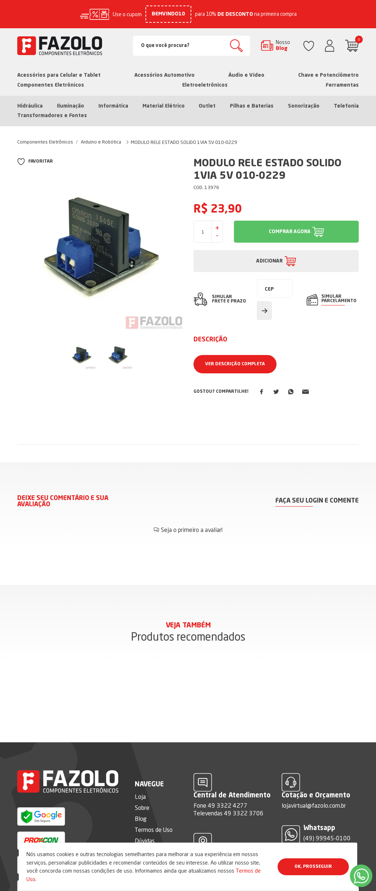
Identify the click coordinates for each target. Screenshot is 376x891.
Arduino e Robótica (101, 142)
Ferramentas (342, 85)
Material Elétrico (163, 106)
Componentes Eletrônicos (50, 85)
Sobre (142, 786)
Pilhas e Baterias (252, 106)
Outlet (207, 106)
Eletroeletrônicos (205, 85)
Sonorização (303, 106)
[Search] (191, 46)
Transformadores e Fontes (52, 115)
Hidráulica (30, 106)
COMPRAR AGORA (290, 231)
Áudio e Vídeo (246, 75)
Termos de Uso (154, 808)
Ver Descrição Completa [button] (235, 364)
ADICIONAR (269, 261)
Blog (141, 797)
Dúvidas (145, 819)
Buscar (236, 46)
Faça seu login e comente (317, 501)
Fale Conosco (151, 830)
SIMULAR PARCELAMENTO (339, 298)
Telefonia (346, 106)
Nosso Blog (283, 45)
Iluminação (70, 106)
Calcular (264, 310)
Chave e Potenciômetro (328, 75)
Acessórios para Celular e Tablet (59, 75)
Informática (113, 106)
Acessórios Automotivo (164, 75)
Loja (140, 775)
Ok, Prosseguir (313, 867)
